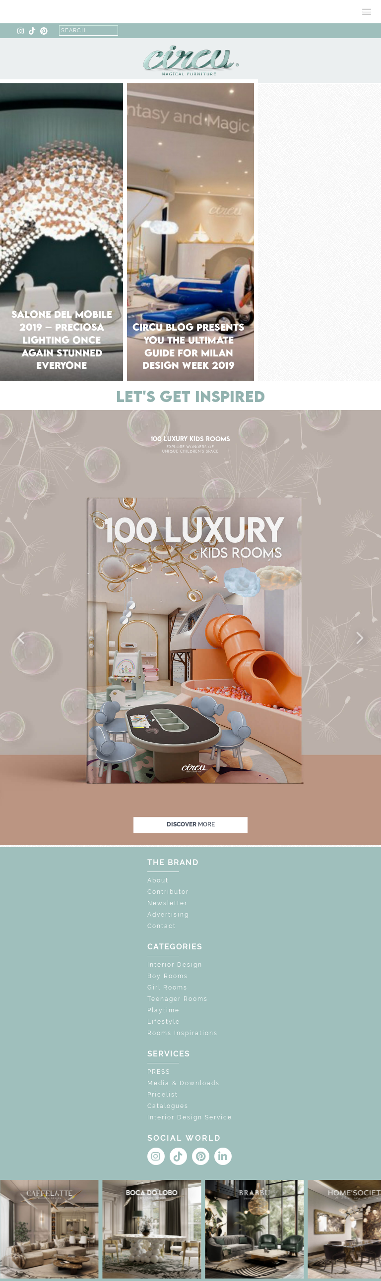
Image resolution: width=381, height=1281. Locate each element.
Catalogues (168, 1106)
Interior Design (174, 964)
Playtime (163, 1010)
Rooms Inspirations (182, 1033)
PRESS (158, 1071)
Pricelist (162, 1094)
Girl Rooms (167, 987)
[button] (21, 638)
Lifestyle (163, 1021)
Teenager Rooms (177, 998)
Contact (161, 926)
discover (191, 824)
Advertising (168, 914)
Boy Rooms (167, 976)
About (158, 880)
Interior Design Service (189, 1117)
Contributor (168, 891)
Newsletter (167, 903)
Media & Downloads (183, 1083)
